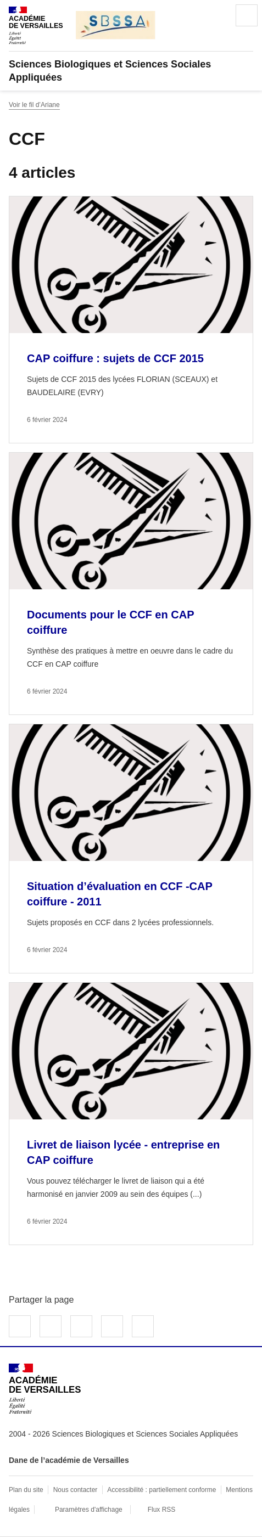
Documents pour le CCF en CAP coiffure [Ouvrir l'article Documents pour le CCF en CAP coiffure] (110, 622)
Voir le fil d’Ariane (34, 105)
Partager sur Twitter (51, 1326)
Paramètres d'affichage (88, 1509)
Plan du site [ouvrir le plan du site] (26, 1490)
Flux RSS (162, 1509)
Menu (247, 15)
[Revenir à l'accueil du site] (45, 1389)
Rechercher (216, 15)
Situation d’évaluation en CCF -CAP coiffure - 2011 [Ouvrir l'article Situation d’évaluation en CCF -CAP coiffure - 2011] (119, 894)
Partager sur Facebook (20, 1326)
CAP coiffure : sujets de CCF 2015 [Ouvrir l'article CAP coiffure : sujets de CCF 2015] (115, 358)
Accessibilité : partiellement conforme (161, 1490)
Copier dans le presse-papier (143, 1326)
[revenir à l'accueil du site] (131, 71)
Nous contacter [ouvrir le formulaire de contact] (75, 1490)
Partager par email (112, 1326)
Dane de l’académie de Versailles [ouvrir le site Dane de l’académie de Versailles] (69, 1460)
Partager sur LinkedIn (81, 1326)
